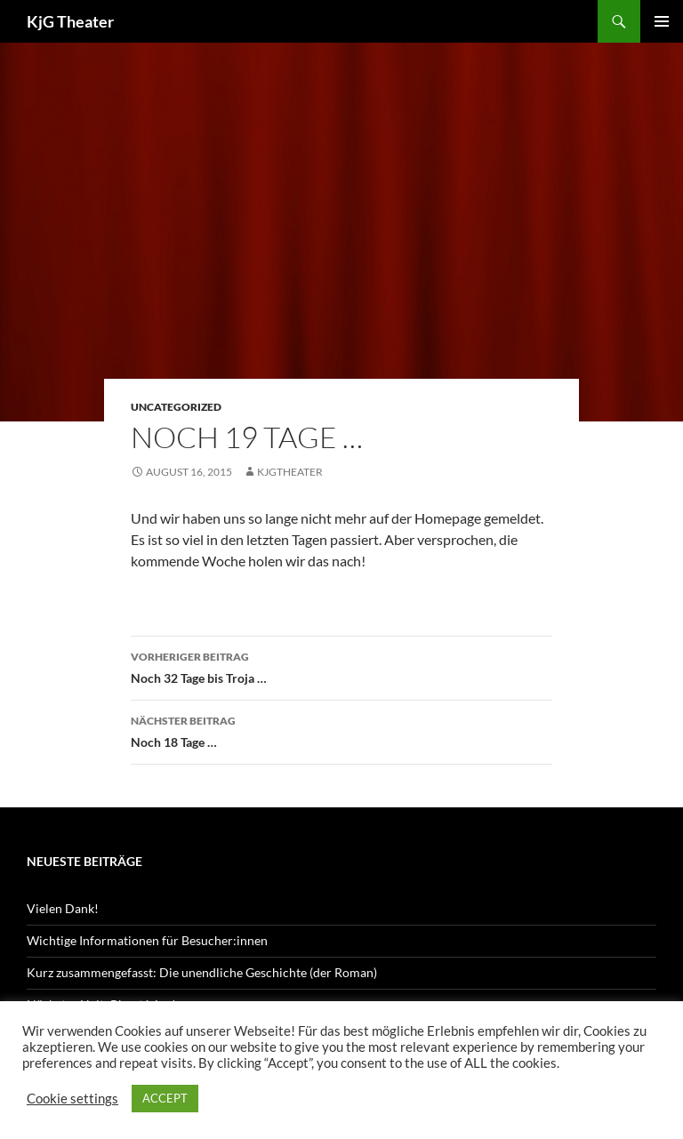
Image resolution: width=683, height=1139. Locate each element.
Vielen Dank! (63, 908)
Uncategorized (176, 406)
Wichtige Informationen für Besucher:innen (147, 940)
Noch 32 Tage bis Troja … (341, 666)
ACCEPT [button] (165, 1098)
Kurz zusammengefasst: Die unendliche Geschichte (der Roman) (202, 972)
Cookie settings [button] (72, 1098)
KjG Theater (70, 21)
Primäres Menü (661, 21)
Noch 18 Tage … (341, 730)
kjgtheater (290, 471)
